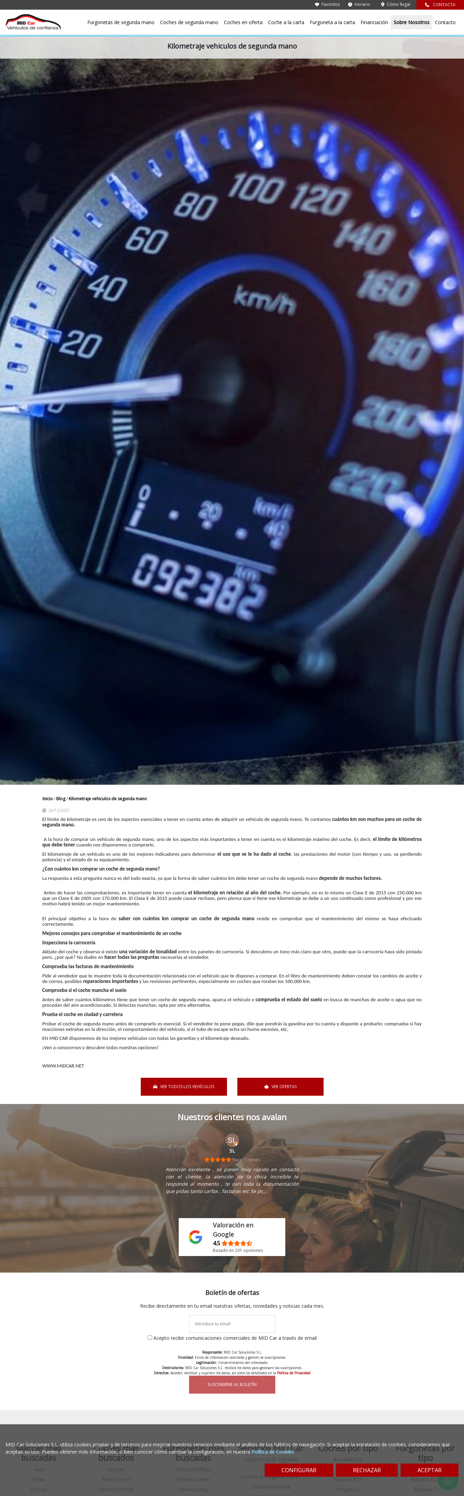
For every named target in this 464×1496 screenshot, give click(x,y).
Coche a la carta (286, 22)
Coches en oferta (243, 22)
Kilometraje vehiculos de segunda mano (108, 799)
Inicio (48, 799)
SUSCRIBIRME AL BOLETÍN (232, 1384)
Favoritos (327, 4)
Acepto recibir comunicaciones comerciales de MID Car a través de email (235, 1338)
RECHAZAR (367, 1470)
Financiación (374, 22)
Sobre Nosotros (412, 22)
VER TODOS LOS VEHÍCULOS (183, 1087)
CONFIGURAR (299, 1470)
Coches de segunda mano (189, 22)
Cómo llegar (396, 4)
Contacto (445, 22)
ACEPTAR (429, 1470)
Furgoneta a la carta (332, 22)
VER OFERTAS (280, 1087)
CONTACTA (440, 5)
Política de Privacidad (293, 1373)
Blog (61, 799)
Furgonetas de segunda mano (121, 22)
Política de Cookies (272, 1451)
